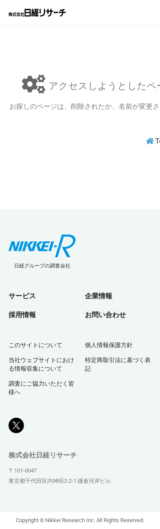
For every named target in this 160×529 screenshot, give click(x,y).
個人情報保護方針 (109, 345)
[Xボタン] (16, 422)
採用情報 (22, 315)
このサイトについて (35, 345)
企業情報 (98, 296)
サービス (22, 296)
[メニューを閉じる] (145, 12)
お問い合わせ (105, 315)
